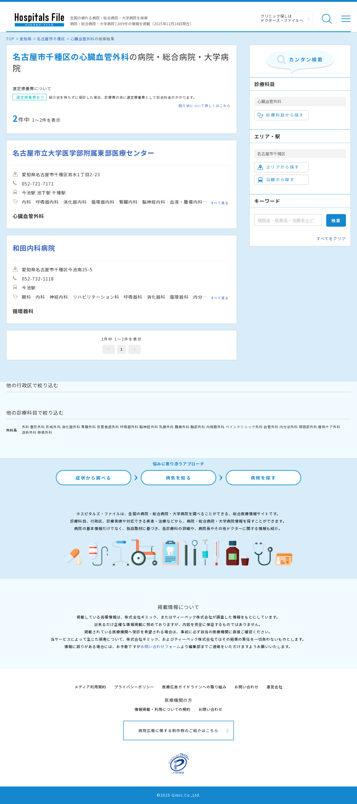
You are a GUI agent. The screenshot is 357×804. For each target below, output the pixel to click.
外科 (25, 426)
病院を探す (263, 478)
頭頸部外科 (308, 426)
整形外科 (37, 426)
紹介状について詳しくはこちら (204, 105)
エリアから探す (278, 167)
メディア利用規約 (90, 686)
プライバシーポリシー (134, 686)
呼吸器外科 (129, 426)
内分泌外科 (288, 426)
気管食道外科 (108, 426)
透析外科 (29, 432)
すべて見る (220, 202)
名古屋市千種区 (51, 38)
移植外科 (45, 432)
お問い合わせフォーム (161, 646)
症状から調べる (93, 478)
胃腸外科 (88, 426)
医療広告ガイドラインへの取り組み (194, 686)
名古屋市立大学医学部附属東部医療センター (83, 152)
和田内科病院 (34, 248)
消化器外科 (71, 426)
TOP (10, 38)
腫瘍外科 (182, 426)
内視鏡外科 (215, 426)
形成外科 (53, 426)
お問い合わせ (247, 686)
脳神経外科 (148, 426)
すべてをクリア (331, 238)
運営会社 (275, 686)
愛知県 (26, 38)
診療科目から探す (281, 115)
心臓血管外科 (82, 38)
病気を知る (178, 478)
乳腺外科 (166, 426)
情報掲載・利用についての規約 (162, 709)
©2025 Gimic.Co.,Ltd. (178, 795)
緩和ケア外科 (329, 426)
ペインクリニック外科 (244, 426)
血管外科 (271, 426)
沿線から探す (276, 180)
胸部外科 (198, 426)
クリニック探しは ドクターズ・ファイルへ (282, 18)
